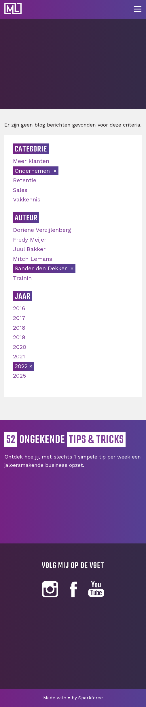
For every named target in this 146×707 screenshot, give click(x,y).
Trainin (22, 278)
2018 (19, 327)
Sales (20, 190)
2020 (19, 346)
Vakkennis (26, 199)
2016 (19, 308)
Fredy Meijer (29, 239)
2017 (19, 317)
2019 (19, 337)
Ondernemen (33, 170)
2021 (19, 356)
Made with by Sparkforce (73, 697)
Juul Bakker (29, 249)
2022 (21, 366)
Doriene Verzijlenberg (42, 229)
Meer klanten (31, 161)
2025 (19, 375)
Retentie (24, 180)
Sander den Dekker (42, 268)
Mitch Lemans (32, 258)
